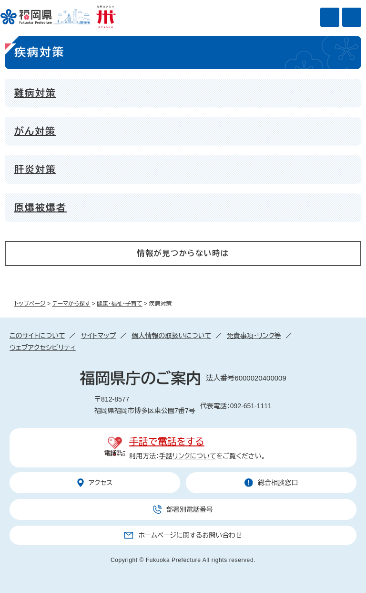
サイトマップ (98, 335)
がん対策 (35, 131)
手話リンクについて (187, 456)
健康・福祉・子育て (119, 303)
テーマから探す (71, 303)
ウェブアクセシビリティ (43, 347)
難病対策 (35, 93)
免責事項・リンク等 (254, 335)
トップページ (30, 303)
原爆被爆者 (40, 207)
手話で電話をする (166, 441)
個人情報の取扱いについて (171, 335)
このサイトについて (37, 335)
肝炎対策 (35, 169)
